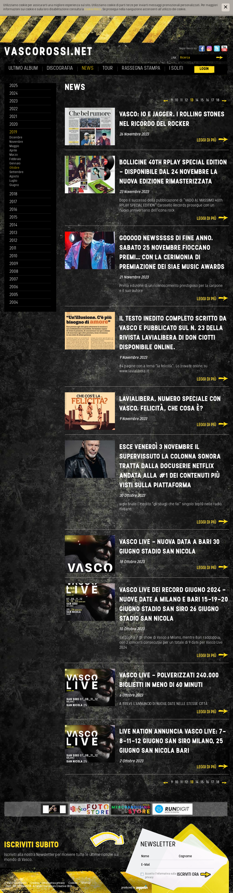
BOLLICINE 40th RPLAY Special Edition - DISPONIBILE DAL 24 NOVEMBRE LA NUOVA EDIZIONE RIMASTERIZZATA (173, 172)
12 (186, 100)
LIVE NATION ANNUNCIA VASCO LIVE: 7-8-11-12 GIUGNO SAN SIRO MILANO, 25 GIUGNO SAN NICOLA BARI (172, 741)
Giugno (14, 185)
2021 (13, 117)
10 (176, 100)
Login (204, 69)
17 (212, 100)
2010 (14, 256)
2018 (14, 194)
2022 (14, 109)
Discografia (60, 68)
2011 (13, 248)
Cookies (73, 883)
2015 (14, 217)
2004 (14, 303)
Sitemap (86, 883)
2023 (14, 101)
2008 (14, 272)
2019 (13, 132)
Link (174, 58)
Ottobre (14, 168)
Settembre (16, 172)
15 (202, 100)
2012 (14, 241)
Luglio (13, 181)
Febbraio (15, 159)
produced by (135, 887)
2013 (13, 233)
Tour (108, 68)
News (88, 68)
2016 (13, 210)
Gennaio (15, 163)
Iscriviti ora (188, 875)
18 (217, 100)
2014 (14, 225)
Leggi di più (206, 140)
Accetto (160, 876)
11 (181, 100)
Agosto (14, 176)
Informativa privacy (54, 883)
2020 (14, 124)
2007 (14, 279)
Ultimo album (23, 68)
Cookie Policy (93, 9)
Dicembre (16, 137)
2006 (14, 287)
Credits (34, 883)
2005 (14, 295)
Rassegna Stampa (141, 68)
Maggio (14, 146)
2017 (13, 202)
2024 (14, 94)
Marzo (14, 155)
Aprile (13, 150)
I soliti (176, 68)
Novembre (16, 142)
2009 (14, 264)
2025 (14, 86)
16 (207, 100)
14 (197, 100)
